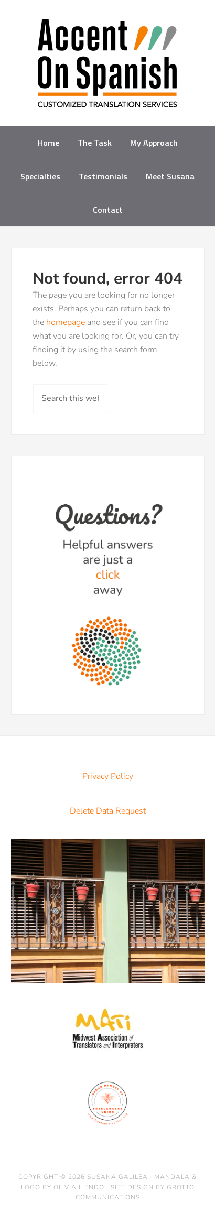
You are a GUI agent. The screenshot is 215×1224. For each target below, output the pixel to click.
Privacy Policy (107, 776)
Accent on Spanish (107, 67)
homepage (65, 322)
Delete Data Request (108, 811)
